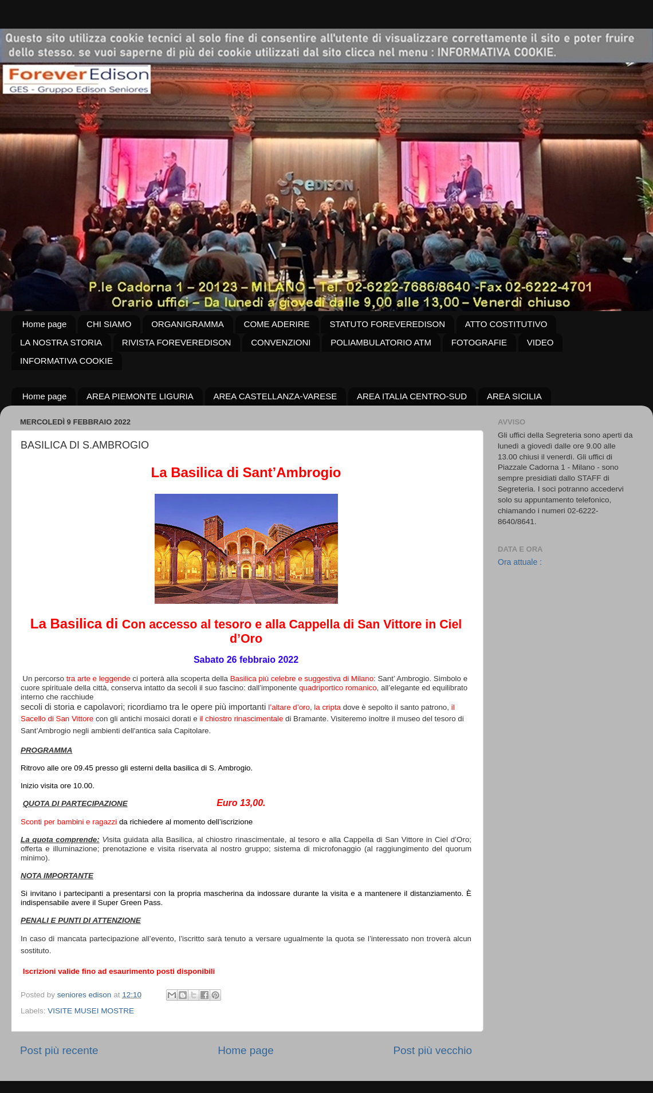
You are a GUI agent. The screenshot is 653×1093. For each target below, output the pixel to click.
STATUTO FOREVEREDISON (387, 324)
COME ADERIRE (277, 324)
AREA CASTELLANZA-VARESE (275, 396)
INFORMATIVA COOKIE (66, 360)
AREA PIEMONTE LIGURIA (140, 396)
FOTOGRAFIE (479, 342)
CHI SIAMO (108, 324)
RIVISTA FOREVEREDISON (176, 342)
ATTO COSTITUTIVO (506, 324)
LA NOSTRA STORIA (61, 342)
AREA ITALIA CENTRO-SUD (412, 396)
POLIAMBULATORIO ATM (381, 342)
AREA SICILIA (514, 396)
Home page (44, 324)
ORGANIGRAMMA (187, 324)
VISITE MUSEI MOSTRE (91, 1010)
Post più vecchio (432, 1050)
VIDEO (540, 342)
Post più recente (59, 1050)
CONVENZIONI (280, 342)
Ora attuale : (520, 562)
